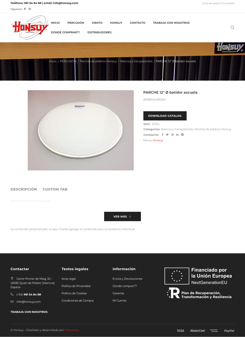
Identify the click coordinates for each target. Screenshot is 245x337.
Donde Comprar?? (65, 32)
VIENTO (97, 23)
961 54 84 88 (33, 3)
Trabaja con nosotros (171, 23)
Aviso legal (69, 279)
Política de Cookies (74, 293)
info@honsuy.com (65, 3)
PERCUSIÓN (76, 23)
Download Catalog (165, 116)
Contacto (137, 23)
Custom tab (55, 189)
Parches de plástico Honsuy (98, 61)
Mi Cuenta (119, 301)
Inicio (55, 23)
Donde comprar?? (125, 286)
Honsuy (116, 23)
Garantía (118, 293)
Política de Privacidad (76, 286)
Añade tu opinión (154, 99)
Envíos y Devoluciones (127, 279)
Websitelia (71, 330)
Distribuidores (99, 32)
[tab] (24, 189)
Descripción (24, 189)
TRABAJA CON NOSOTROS (29, 312)
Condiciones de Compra (78, 301)
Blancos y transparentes (136, 61)
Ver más (120, 216)
